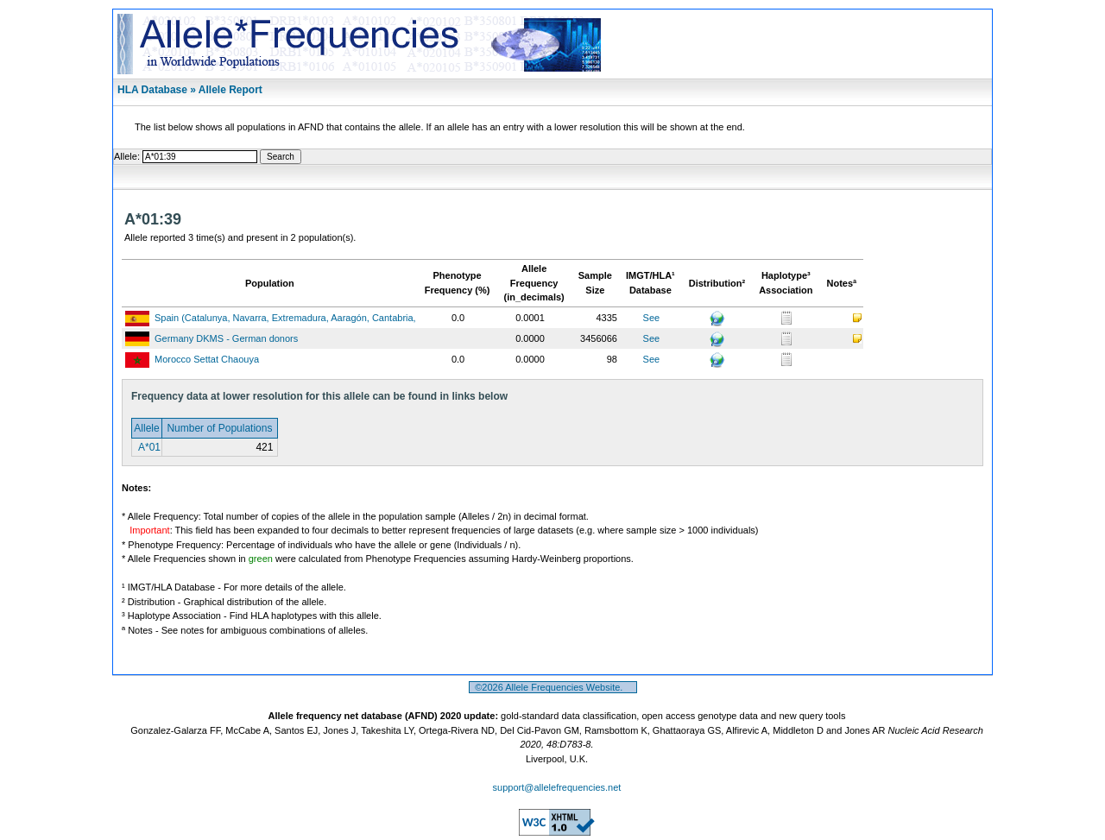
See (651, 318)
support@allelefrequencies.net (557, 787)
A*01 (148, 447)
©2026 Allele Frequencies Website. (553, 687)
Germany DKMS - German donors (226, 338)
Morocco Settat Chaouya (207, 359)
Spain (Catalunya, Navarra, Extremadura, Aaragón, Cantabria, (285, 318)
